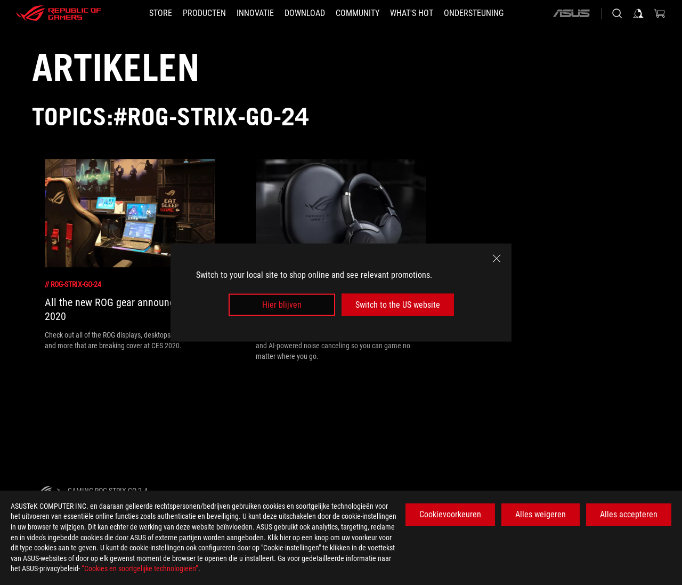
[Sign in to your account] (638, 13)
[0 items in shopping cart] (659, 13)
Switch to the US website (397, 305)
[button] (204, 13)
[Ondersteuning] (474, 13)
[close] (496, 258)
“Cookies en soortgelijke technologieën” (140, 568)
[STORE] (160, 13)
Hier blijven (282, 305)
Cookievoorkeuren (450, 514)
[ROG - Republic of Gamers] (58, 13)
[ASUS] (571, 13)
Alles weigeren (540, 514)
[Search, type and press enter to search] (617, 13)
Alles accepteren (628, 514)
